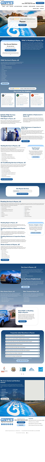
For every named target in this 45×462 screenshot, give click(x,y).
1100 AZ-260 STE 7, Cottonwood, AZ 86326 (35, 434)
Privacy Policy (43, 442)
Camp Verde (3, 394)
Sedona (14, 400)
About (3, 6)
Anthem (2, 400)
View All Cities (4, 403)
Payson (14, 398)
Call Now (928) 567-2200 (7, 172)
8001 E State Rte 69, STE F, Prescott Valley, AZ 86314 (36, 431)
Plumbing (25, 6)
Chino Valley (15, 394)
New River (14, 397)
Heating (11, 6)
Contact (42, 9)
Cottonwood (3, 395)
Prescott (2, 398)
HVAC (7, 6)
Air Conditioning (18, 6)
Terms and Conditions (38, 442)
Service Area (36, 9)
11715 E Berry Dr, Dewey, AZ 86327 (34, 433)
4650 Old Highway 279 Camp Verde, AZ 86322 (36, 436)
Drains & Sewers (40, 6)
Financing (21, 436)
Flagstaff (14, 395)
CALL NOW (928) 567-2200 (28, 4)
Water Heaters (32, 6)
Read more (10, 97)
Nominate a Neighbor (35, 226)
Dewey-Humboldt (4, 397)
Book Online (40, 3)
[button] (20, 101)
